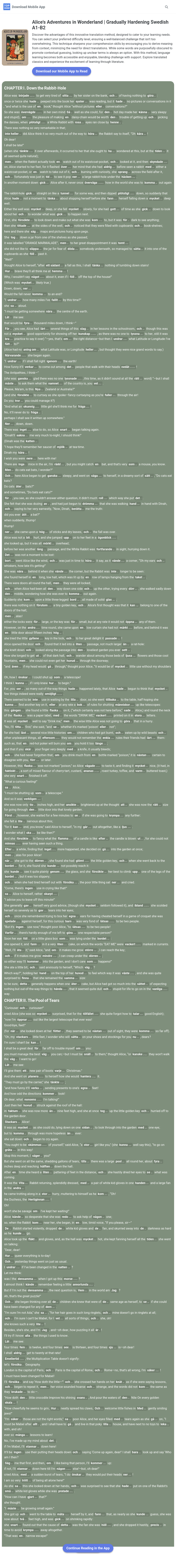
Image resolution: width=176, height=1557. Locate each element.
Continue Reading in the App (88, 1548)
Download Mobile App (28, 7)
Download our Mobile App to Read (61, 82)
